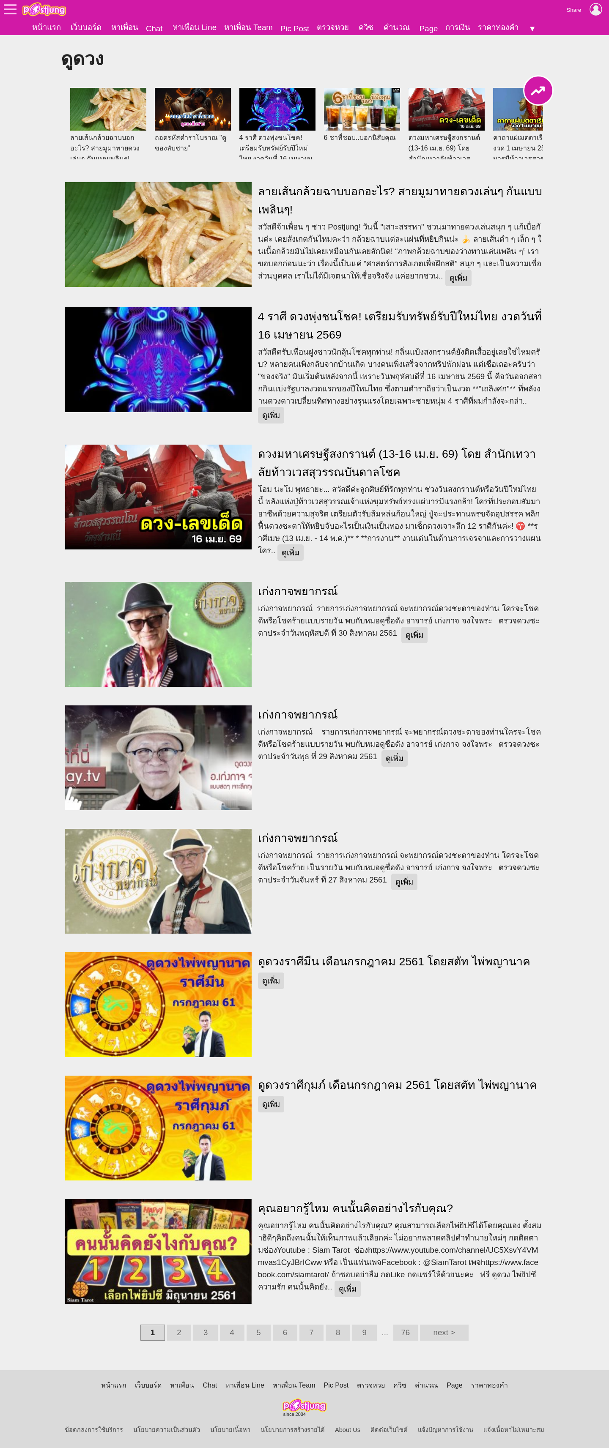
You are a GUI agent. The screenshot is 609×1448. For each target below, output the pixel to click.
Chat (154, 28)
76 (405, 1332)
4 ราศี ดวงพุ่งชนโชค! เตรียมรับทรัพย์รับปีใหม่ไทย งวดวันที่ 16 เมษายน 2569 (400, 325)
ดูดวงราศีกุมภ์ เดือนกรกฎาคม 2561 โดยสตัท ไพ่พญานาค (397, 1085)
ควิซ (366, 27)
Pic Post (294, 28)
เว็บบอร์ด (86, 27)
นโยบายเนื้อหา (230, 1429)
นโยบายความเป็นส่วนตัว (166, 1429)
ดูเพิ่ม (458, 277)
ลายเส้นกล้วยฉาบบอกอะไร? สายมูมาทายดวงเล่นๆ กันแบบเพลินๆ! (400, 200)
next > (444, 1332)
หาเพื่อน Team (248, 27)
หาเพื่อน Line (195, 27)
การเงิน (457, 27)
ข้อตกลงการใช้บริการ (94, 1429)
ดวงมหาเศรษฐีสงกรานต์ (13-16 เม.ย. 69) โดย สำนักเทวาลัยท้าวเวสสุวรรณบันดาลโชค (397, 463)
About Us (347, 1429)
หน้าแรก (46, 27)
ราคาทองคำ (498, 27)
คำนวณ (397, 27)
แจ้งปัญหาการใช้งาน (445, 1429)
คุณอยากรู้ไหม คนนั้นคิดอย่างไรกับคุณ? (355, 1208)
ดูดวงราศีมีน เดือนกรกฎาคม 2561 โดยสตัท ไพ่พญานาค (394, 961)
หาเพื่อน (124, 27)
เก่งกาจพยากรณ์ (298, 591)
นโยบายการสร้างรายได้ (293, 1429)
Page (429, 28)
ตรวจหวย (333, 27)
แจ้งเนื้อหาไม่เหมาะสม (513, 1429)
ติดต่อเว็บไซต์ (389, 1429)
